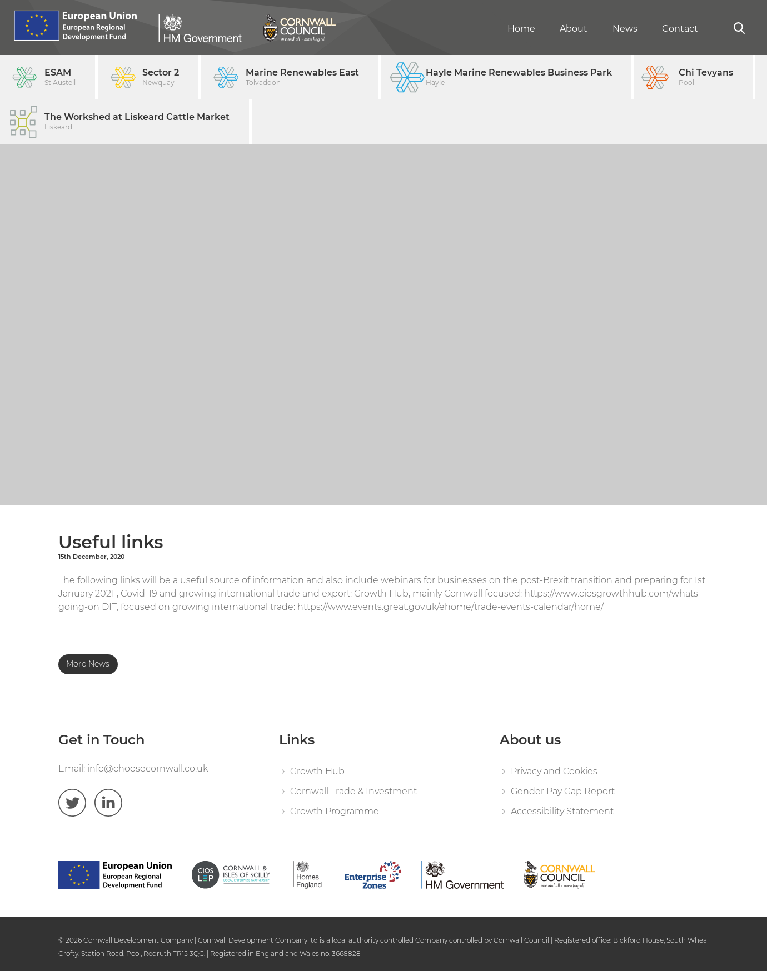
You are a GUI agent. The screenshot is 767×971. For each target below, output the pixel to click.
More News (87, 664)
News (624, 28)
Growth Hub (317, 771)
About (573, 28)
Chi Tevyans (706, 77)
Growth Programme (334, 811)
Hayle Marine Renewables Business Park (519, 77)
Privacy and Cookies (554, 771)
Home (521, 28)
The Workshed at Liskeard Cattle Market (137, 122)
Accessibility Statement (562, 811)
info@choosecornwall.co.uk (147, 768)
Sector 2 (160, 77)
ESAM (60, 77)
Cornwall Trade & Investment (353, 791)
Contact (680, 28)
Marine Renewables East (302, 77)
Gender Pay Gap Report (563, 791)
